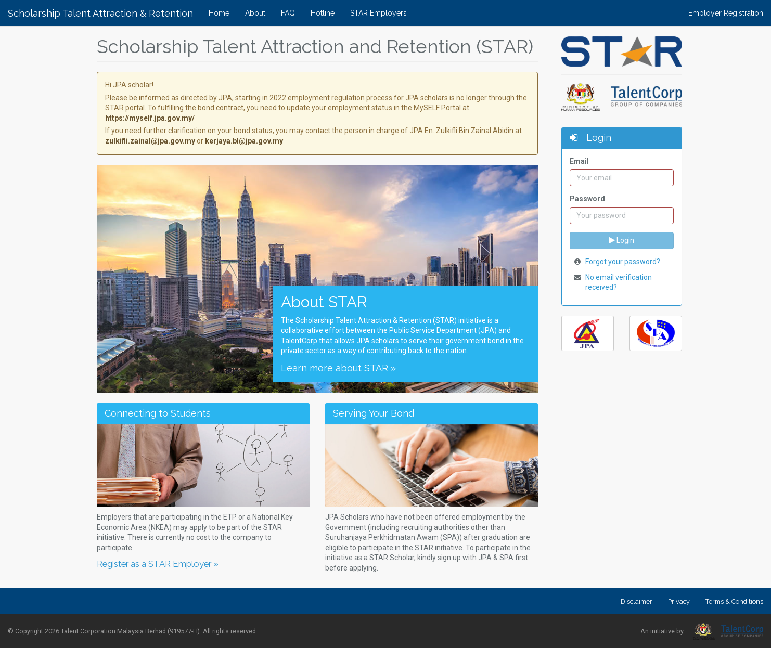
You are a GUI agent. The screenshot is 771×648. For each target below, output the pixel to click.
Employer (725, 13)
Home (219, 13)
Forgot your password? (622, 261)
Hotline (323, 13)
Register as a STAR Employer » (158, 564)
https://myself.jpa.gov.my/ (150, 118)
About (255, 13)
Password (587, 199)
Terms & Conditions (734, 601)
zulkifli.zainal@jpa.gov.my (150, 141)
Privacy (679, 601)
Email (579, 161)
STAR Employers (378, 13)
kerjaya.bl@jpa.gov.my (244, 141)
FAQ (288, 13)
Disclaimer (636, 601)
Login (621, 240)
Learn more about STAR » (338, 367)
